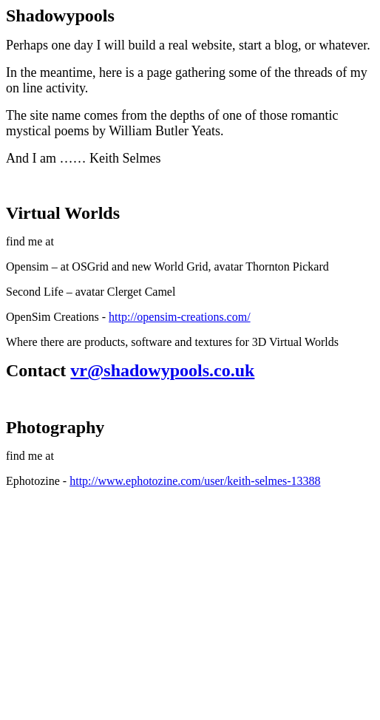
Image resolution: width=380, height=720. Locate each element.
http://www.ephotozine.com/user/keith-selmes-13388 (194, 481)
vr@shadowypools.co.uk (162, 370)
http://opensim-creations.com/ (180, 316)
